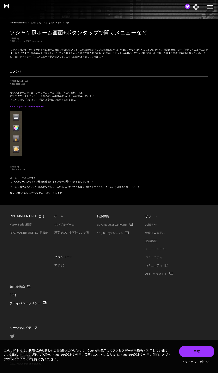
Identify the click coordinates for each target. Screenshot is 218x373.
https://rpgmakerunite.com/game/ (27, 106)
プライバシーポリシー (196, 363)
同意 (197, 352)
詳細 (32, 360)
